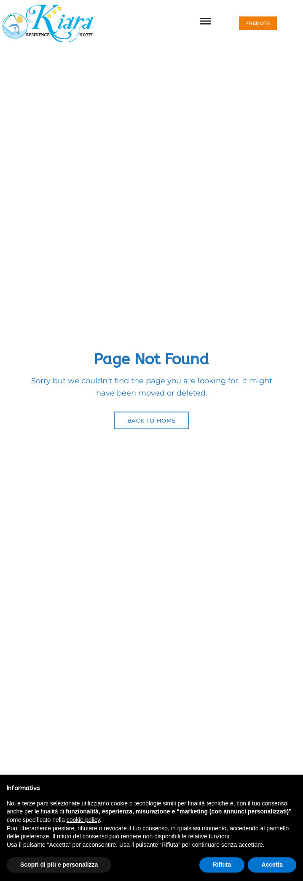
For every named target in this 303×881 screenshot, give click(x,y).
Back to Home (151, 420)
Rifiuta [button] (222, 864)
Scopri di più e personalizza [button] (59, 864)
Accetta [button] (272, 864)
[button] (258, 23)
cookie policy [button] (83, 819)
